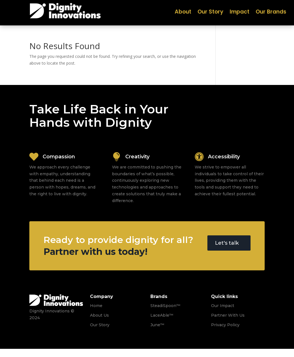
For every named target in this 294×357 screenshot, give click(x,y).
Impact (239, 13)
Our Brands (271, 13)
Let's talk (227, 243)
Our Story (210, 13)
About (183, 13)
